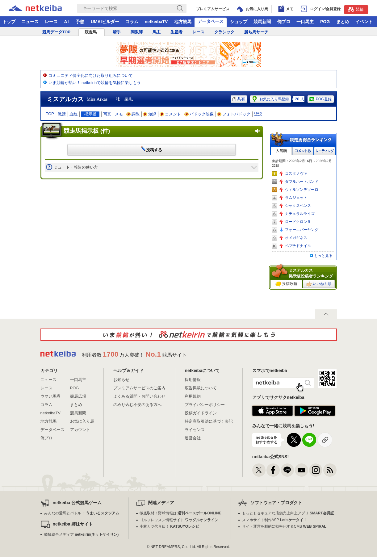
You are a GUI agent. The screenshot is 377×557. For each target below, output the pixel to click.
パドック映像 (199, 114)
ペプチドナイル (298, 246)
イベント (364, 21)
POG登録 (320, 99)
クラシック (224, 32)
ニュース (30, 21)
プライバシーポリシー (205, 404)
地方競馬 (182, 21)
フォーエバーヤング (301, 230)
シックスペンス (298, 205)
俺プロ (283, 21)
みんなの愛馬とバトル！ (81, 513)
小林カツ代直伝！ (169, 526)
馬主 (157, 32)
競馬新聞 (262, 21)
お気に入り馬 (82, 421)
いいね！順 (318, 284)
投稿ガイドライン (201, 413)
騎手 (117, 32)
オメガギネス (296, 238)
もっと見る (323, 255)
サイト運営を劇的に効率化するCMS (284, 526)
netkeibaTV (156, 21)
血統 (73, 114)
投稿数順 (286, 284)
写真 (107, 114)
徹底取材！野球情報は (180, 513)
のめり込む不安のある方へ (137, 404)
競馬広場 (78, 396)
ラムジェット (296, 197)
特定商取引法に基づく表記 (209, 421)
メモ (119, 114)
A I (66, 21)
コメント (170, 114)
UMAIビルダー (105, 21)
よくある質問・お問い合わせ (139, 396)
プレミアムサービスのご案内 (139, 388)
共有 (238, 99)
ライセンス (195, 429)
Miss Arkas (97, 99)
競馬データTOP (56, 32)
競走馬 (91, 32)
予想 (80, 21)
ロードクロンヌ (298, 222)
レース (51, 21)
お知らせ (121, 379)
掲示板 (90, 114)
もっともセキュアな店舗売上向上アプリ (288, 513)
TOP (50, 113)
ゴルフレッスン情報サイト (179, 520)
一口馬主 (305, 21)
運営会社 (193, 438)
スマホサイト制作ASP (274, 520)
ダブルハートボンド (301, 181)
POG (325, 21)
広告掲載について (201, 388)
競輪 (356, 9)
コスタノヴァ (296, 173)
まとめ (342, 21)
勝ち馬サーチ (256, 32)
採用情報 (193, 379)
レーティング (324, 151)
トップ (8, 21)
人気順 (281, 151)
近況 (258, 114)
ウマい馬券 (50, 396)
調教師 (137, 32)
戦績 (62, 114)
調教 (133, 114)
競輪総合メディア (81, 534)
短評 (149, 114)
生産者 (176, 32)
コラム (131, 21)
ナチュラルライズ (300, 213)
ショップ (238, 21)
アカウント (80, 429)
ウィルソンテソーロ (301, 189)
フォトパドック (233, 114)
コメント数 (302, 151)
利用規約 (193, 396)
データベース (211, 21)
